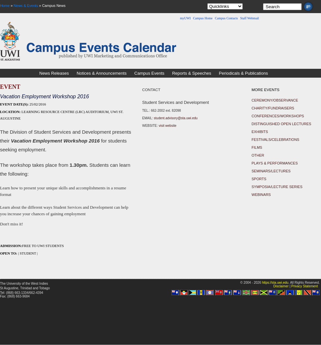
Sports (259, 179)
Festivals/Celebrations (275, 140)
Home (4, 6)
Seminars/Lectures (271, 171)
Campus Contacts (226, 18)
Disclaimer (281, 286)
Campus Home (203, 18)
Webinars (261, 195)
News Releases (54, 73)
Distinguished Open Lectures (281, 124)
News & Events (26, 6)
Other (258, 155)
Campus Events (149, 73)
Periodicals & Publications (243, 73)
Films (257, 147)
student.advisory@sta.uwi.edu (176, 118)
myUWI (185, 18)
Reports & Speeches (191, 73)
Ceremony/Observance (275, 100)
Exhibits (260, 132)
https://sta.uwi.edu (275, 282)
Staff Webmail (249, 18)
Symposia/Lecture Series (277, 187)
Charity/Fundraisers (273, 108)
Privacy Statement (304, 286)
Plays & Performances (275, 163)
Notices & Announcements (101, 73)
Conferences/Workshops (278, 116)
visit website (168, 125)
